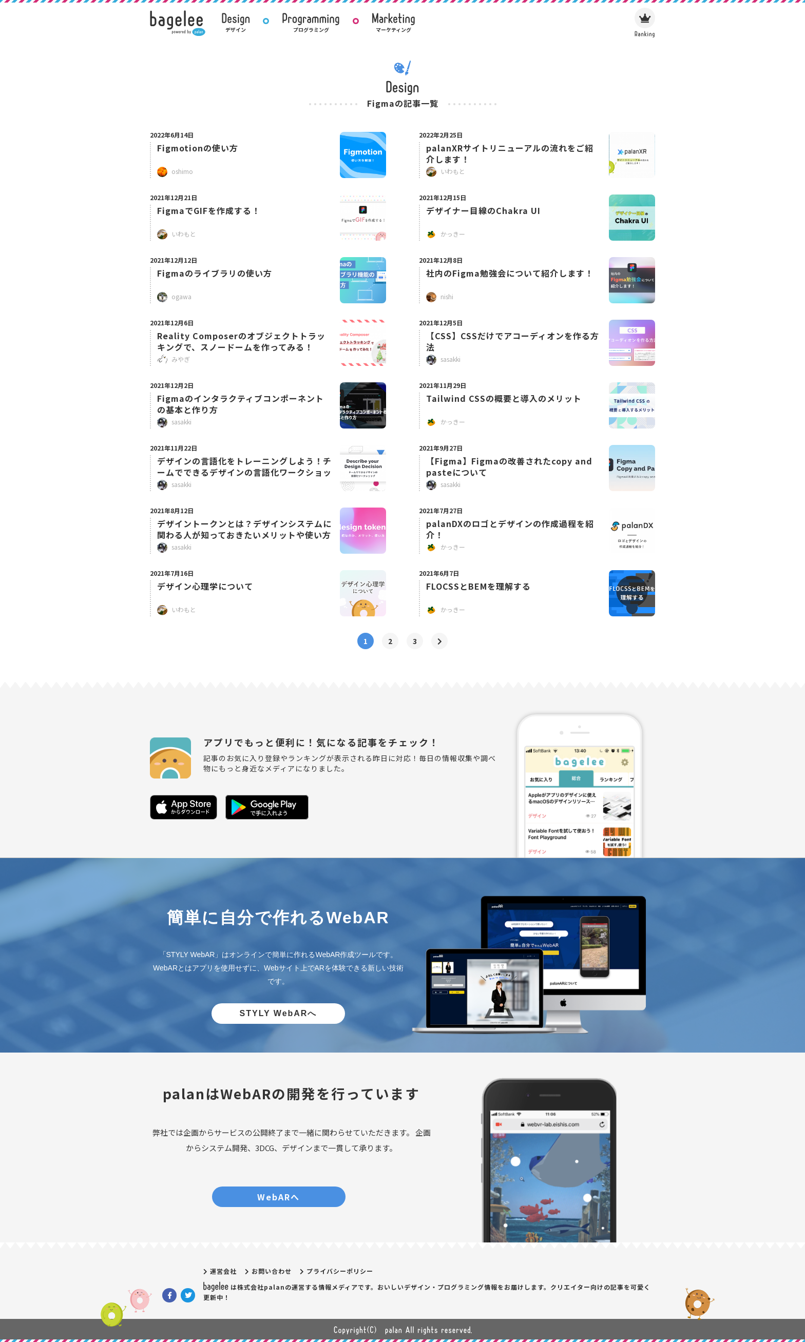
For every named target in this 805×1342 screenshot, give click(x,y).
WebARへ (278, 1197)
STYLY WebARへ (278, 1013)
